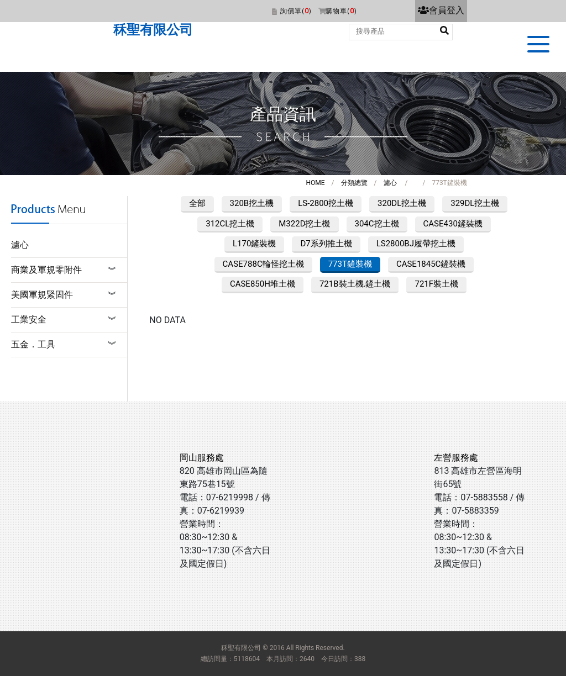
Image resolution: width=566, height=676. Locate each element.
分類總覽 (354, 183)
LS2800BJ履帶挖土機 (415, 244)
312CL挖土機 (230, 224)
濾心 (390, 183)
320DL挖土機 (402, 203)
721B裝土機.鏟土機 (355, 284)
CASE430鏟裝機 (453, 224)
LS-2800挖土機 (325, 203)
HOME (315, 183)
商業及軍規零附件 (46, 270)
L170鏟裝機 (254, 244)
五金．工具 (33, 344)
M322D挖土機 (304, 224)
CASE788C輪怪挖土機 (263, 264)
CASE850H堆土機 (262, 284)
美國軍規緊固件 (42, 294)
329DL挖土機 (474, 203)
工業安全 (28, 319)
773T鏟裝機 (350, 264)
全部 (197, 203)
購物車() (341, 10)
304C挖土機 (377, 224)
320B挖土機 (252, 203)
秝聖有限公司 (153, 30)
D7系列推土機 (326, 244)
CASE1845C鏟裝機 (430, 264)
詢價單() (295, 10)
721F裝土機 (436, 284)
